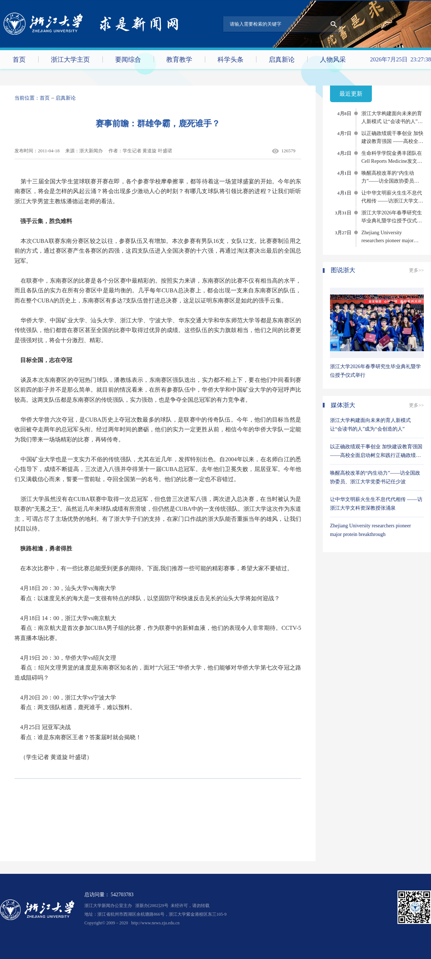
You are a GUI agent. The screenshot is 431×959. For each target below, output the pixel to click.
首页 (19, 59)
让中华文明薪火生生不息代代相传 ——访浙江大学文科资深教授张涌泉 (392, 201)
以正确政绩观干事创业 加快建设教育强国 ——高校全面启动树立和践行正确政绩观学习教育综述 (376, 455)
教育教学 (179, 59)
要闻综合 (128, 59)
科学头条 (230, 59)
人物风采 (333, 59)
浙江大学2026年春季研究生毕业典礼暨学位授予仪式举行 (391, 220)
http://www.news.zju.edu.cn (155, 922)
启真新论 (282, 59)
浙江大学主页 (70, 59)
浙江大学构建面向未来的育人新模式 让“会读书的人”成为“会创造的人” (392, 121)
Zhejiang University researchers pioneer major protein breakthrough (387, 240)
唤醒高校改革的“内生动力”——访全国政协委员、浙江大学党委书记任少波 (390, 181)
